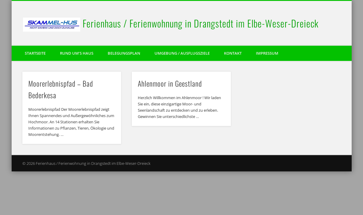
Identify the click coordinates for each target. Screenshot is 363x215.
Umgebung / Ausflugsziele (182, 53)
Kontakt (233, 53)
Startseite (35, 53)
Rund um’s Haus (76, 53)
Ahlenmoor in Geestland (170, 83)
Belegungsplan (124, 53)
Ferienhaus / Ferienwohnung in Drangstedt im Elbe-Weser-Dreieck (201, 23)
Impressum (267, 53)
